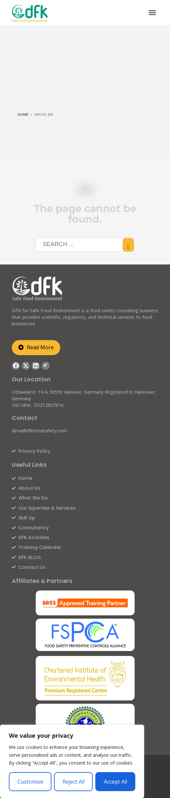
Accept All (115, 781)
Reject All (74, 781)
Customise (30, 781)
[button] (152, 12)
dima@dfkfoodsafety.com (39, 430)
